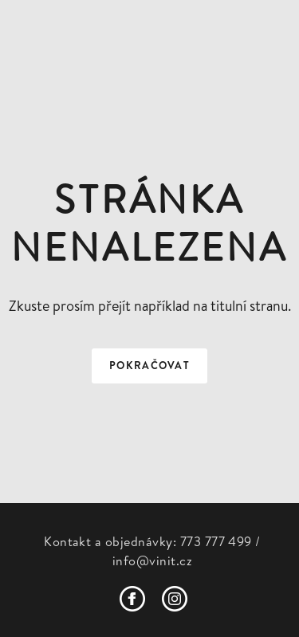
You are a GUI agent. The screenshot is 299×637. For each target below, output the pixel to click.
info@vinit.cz (152, 560)
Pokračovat (149, 365)
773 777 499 (216, 541)
